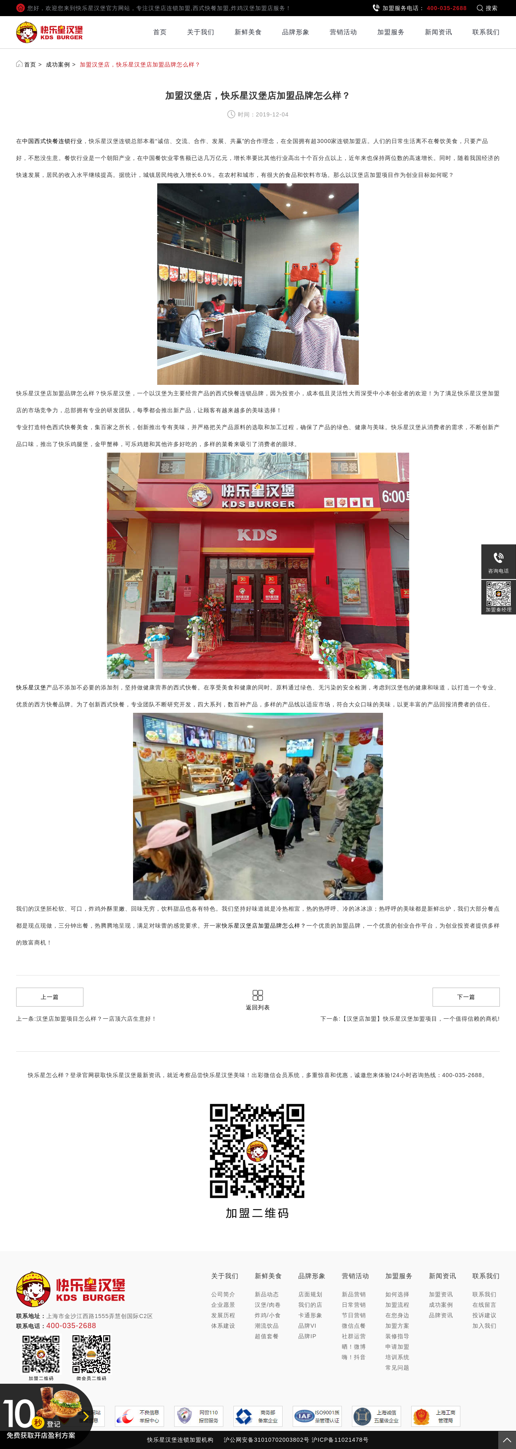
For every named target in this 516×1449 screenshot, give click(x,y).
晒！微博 (354, 1346)
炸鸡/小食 (268, 1315)
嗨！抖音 (354, 1357)
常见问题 (397, 1367)
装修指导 (397, 1336)
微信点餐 (354, 1325)
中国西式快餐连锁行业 (52, 141)
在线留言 (484, 1305)
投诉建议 (484, 1315)
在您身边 (397, 1315)
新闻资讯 (438, 32)
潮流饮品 (267, 1325)
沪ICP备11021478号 (340, 1440)
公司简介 (223, 1294)
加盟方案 (397, 1325)
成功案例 (58, 64)
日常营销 (354, 1305)
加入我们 (484, 1325)
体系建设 (223, 1325)
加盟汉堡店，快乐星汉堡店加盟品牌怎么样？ (140, 64)
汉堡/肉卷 (268, 1305)
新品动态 (267, 1294)
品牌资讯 (441, 1315)
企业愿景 (223, 1305)
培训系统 (397, 1357)
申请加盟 (397, 1346)
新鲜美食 (248, 32)
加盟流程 (397, 1305)
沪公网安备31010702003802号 (267, 1440)
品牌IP (307, 1336)
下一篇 (466, 997)
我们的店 (310, 1305)
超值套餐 (267, 1336)
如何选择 (397, 1294)
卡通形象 (310, 1315)
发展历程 (223, 1315)
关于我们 (200, 32)
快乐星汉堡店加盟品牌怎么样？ (264, 925)
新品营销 (354, 1294)
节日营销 (354, 1315)
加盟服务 (391, 32)
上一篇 (50, 997)
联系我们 (486, 32)
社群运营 (354, 1336)
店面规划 (310, 1294)
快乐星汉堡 (31, 687)
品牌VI (307, 1325)
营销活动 (343, 32)
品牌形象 (296, 32)
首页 (160, 32)
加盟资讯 (441, 1294)
